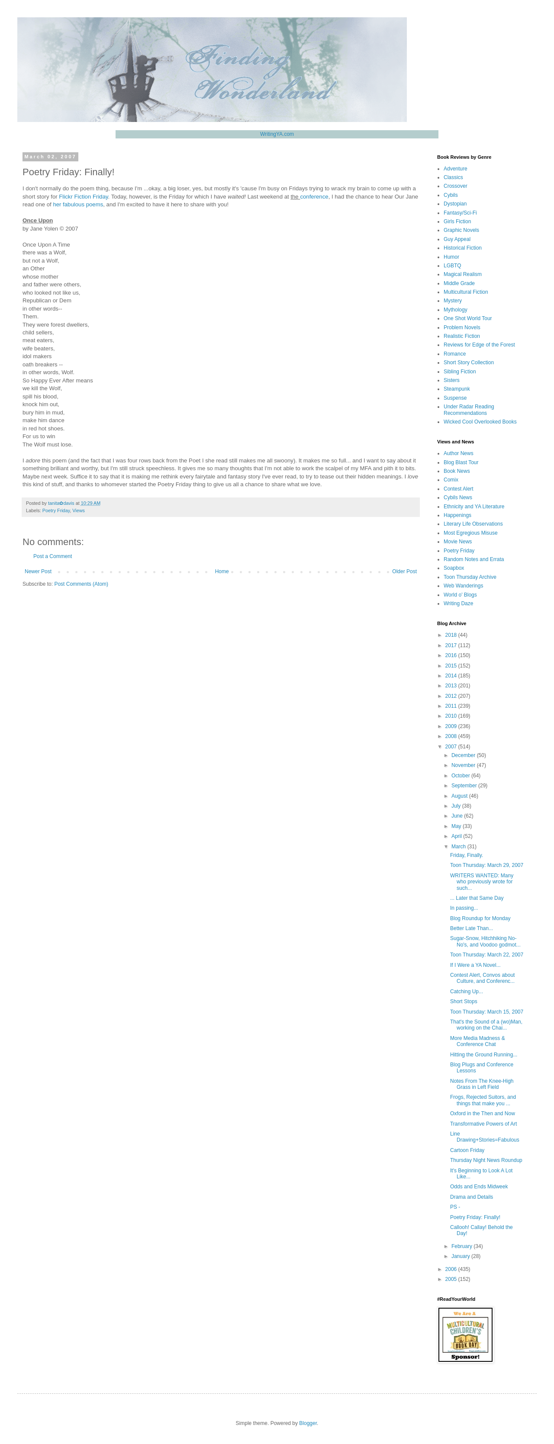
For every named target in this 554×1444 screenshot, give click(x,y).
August (460, 796)
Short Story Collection (469, 362)
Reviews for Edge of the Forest (479, 345)
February (462, 1246)
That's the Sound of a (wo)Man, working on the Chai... (486, 1025)
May (457, 826)
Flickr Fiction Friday (83, 196)
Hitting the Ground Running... (483, 1055)
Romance (455, 354)
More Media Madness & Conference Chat (477, 1041)
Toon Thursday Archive (470, 577)
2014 (451, 676)
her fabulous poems (78, 204)
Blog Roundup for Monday (480, 918)
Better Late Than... (471, 928)
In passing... (464, 908)
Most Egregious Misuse (471, 533)
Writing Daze (458, 603)
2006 (451, 1269)
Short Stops (463, 1001)
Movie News (458, 542)
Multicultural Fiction (466, 292)
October (461, 776)
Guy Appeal (457, 239)
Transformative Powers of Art (483, 1124)
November (464, 765)
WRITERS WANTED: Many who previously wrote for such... (481, 882)
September (464, 786)
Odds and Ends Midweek (479, 1187)
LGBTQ (452, 266)
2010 (451, 716)
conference (314, 196)
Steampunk (457, 389)
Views (78, 510)
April (457, 836)
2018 (451, 635)
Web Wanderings (463, 586)
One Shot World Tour (468, 318)
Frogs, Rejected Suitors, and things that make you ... (483, 1100)
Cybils (451, 195)
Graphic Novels (461, 230)
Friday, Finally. (466, 855)
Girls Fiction (457, 221)
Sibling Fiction (460, 372)
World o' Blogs (460, 595)
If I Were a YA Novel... (475, 965)
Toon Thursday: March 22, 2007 (486, 955)
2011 (451, 706)
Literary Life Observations (473, 524)
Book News (457, 471)
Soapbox (454, 568)
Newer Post (38, 571)
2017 (451, 645)
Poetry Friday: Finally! (475, 1217)
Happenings (457, 515)
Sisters (452, 380)
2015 (451, 666)
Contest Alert (458, 489)
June (457, 816)
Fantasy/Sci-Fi (460, 213)
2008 (451, 736)
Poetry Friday (56, 510)
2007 (451, 747)
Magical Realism (463, 274)
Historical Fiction (463, 248)
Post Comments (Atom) (81, 584)
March (459, 847)
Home (222, 571)
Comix (451, 480)
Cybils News (458, 497)
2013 (451, 686)
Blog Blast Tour (461, 462)
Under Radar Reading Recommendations (469, 410)
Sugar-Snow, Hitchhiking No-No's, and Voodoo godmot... (485, 941)
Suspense (455, 398)
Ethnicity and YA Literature (474, 507)
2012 (451, 696)
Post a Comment (52, 556)
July (456, 806)
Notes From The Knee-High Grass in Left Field (482, 1084)
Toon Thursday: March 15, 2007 (486, 1012)
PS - (455, 1207)
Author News (458, 453)
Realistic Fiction (462, 336)
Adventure (455, 169)
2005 (451, 1279)
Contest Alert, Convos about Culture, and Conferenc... (482, 978)
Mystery (453, 301)
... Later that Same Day (476, 898)
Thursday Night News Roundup (486, 1160)
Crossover (455, 186)
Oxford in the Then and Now (482, 1113)
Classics (453, 177)
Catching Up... (466, 991)
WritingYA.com (277, 134)
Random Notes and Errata (474, 559)
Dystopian (455, 204)
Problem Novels (462, 327)
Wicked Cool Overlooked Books (480, 422)
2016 (451, 655)
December (464, 755)
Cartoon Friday (467, 1150)
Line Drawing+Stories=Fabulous (484, 1137)
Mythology (455, 310)
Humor (451, 257)
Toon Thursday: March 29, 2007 (486, 865)
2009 (451, 726)
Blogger (308, 1423)
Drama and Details (471, 1197)
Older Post (404, 571)
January (461, 1256)
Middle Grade (459, 283)
